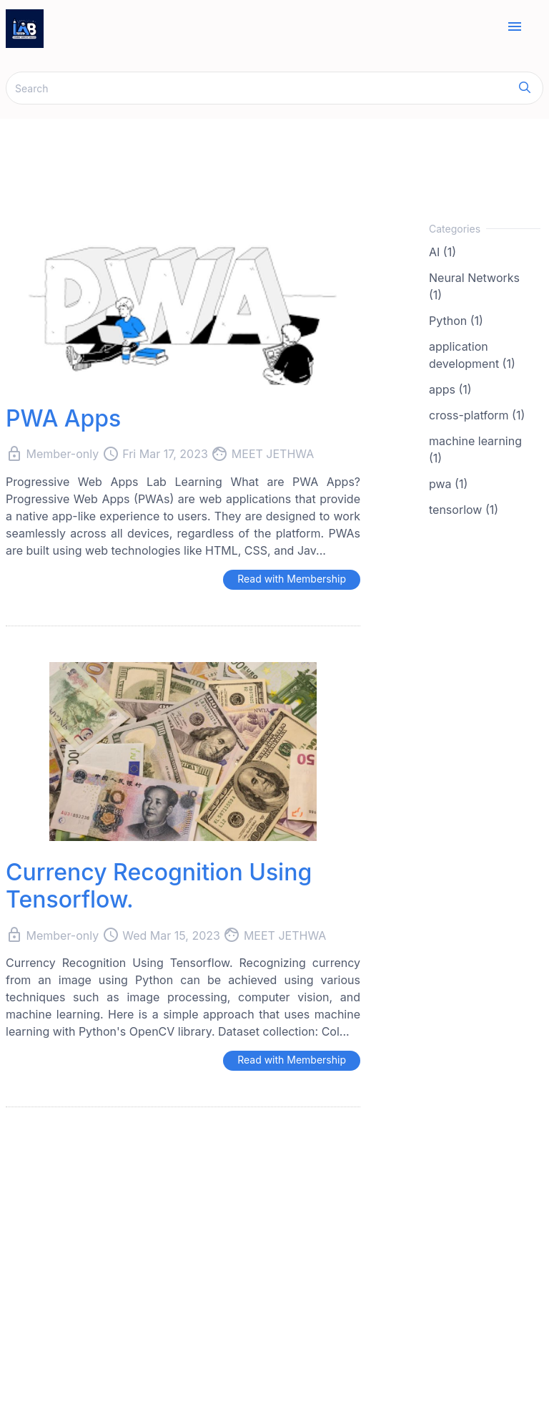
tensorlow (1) (463, 509)
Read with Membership (291, 579)
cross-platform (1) (477, 415)
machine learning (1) (475, 449)
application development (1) (472, 355)
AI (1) (442, 252)
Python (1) (456, 320)
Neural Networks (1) (474, 286)
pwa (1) (448, 484)
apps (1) (450, 389)
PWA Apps (63, 418)
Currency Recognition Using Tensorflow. (159, 885)
